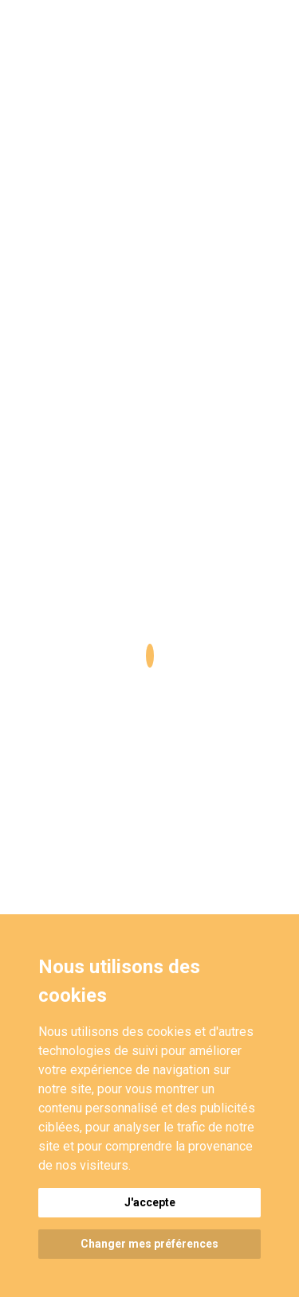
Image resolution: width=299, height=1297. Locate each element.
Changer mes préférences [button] (149, 1243)
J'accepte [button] (149, 1202)
